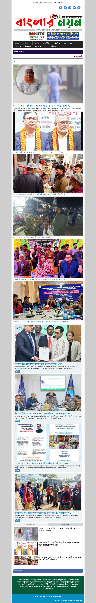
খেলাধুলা (18, 46)
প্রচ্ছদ (17, 43)
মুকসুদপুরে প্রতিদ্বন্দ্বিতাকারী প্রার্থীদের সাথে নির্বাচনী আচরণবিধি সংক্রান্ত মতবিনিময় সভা (40, 322)
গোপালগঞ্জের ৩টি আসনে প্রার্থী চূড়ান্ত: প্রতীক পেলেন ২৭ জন (38, 364)
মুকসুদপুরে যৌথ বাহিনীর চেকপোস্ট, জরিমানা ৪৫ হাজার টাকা (32, 237)
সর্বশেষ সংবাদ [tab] (31, 524)
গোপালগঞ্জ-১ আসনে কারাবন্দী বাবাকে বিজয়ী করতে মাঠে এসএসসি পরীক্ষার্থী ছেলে (39, 194)
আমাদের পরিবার (50, 46)
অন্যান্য (38, 46)
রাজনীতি (57, 43)
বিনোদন (28, 46)
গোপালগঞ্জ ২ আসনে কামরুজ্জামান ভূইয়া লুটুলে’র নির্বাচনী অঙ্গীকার (41, 463)
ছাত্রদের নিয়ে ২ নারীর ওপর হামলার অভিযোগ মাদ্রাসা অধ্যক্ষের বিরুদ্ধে (41, 105)
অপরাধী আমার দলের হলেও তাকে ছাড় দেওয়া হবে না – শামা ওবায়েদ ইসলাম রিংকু (39, 280)
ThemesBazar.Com (76, 601)
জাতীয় (37, 43)
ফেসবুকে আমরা (18, 571)
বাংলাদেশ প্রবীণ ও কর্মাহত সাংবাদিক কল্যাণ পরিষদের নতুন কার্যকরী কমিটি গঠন (38, 152)
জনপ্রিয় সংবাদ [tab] (65, 524)
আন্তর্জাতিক (46, 43)
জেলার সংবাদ (68, 43)
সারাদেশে (27, 43)
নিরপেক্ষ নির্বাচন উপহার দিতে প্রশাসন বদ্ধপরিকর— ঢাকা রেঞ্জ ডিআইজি (43, 413)
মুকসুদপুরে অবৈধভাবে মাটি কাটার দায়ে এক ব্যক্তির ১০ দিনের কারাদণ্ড (43, 513)
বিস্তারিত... (62, 110)
